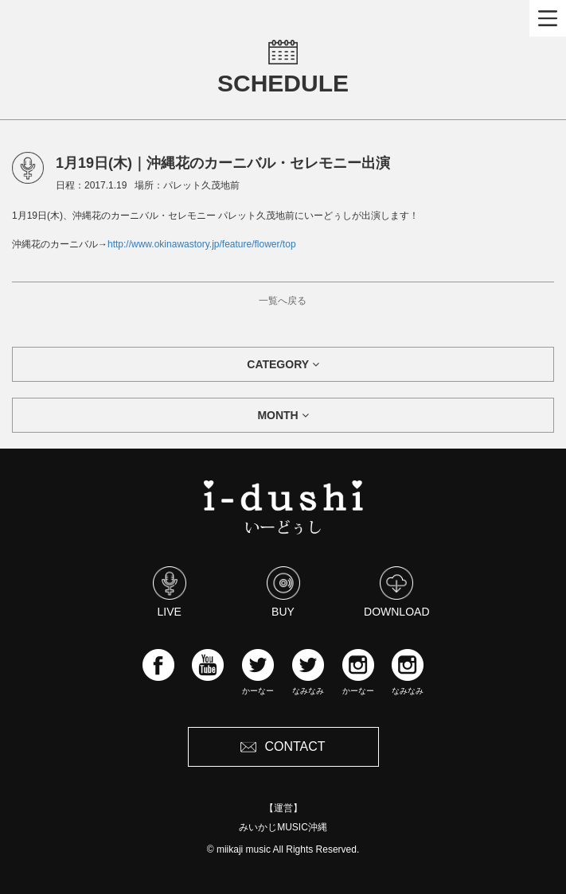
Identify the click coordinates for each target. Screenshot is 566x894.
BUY (283, 591)
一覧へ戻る (282, 300)
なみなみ (308, 672)
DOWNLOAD (396, 591)
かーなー (258, 672)
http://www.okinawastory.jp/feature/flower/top (201, 244)
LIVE (169, 591)
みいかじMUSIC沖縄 (283, 827)
